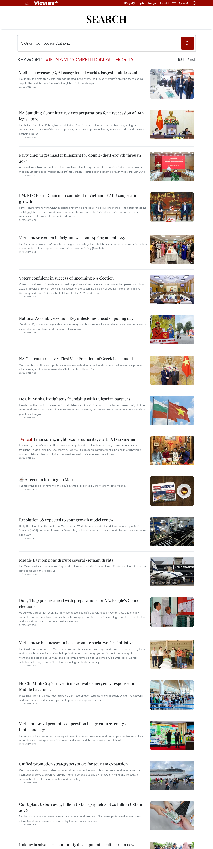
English (141, 3)
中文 (174, 3)
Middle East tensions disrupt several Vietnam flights (66, 560)
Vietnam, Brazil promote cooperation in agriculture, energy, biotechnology (73, 726)
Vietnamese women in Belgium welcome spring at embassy (72, 237)
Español (164, 3)
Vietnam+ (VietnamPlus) (46, 3)
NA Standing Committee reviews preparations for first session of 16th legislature (81, 115)
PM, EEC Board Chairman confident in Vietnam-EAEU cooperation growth (79, 198)
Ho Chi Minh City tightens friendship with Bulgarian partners (74, 399)
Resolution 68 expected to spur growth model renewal (68, 519)
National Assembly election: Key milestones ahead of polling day (76, 318)
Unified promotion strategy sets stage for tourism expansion (73, 764)
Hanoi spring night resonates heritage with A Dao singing (77, 439)
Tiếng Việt (129, 3)
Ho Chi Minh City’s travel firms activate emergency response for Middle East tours (77, 686)
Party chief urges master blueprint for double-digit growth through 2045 (80, 158)
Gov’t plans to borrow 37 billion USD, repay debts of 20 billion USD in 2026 (80, 807)
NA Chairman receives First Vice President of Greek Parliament (76, 358)
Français (152, 3)
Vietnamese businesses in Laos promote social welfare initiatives (77, 642)
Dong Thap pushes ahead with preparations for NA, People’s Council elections (80, 603)
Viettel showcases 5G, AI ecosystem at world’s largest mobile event (78, 72)
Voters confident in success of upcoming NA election (66, 278)
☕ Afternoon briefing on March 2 (49, 479)
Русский (183, 3)
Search (106, 19)
